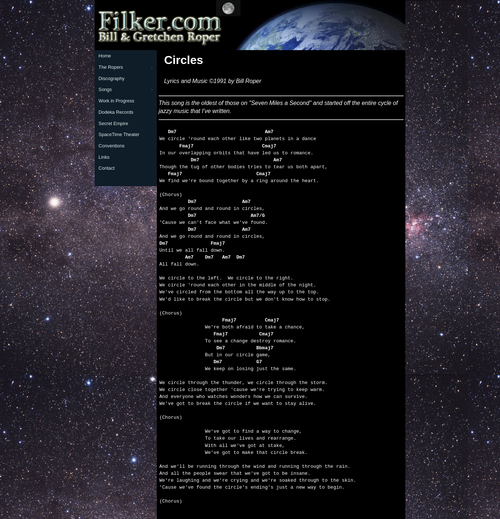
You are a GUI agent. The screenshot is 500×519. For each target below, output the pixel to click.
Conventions (112, 145)
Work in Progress (117, 101)
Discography (112, 78)
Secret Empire (113, 123)
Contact (107, 168)
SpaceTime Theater (119, 134)
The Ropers (111, 67)
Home (105, 56)
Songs (105, 89)
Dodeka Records (116, 112)
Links (104, 157)
